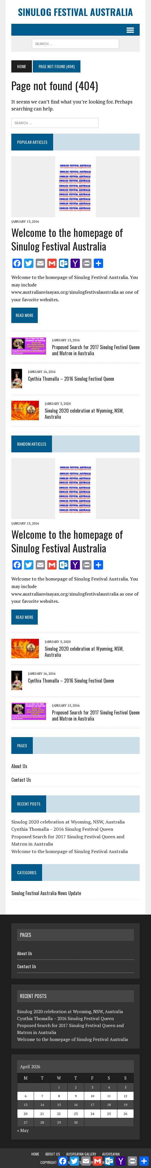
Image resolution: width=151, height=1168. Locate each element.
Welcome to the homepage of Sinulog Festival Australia (67, 238)
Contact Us (21, 779)
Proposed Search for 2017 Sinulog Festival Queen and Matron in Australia (96, 350)
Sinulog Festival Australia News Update (46, 893)
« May (23, 1130)
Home (35, 1153)
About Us (19, 766)
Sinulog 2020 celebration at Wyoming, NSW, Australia (84, 413)
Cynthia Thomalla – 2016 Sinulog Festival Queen (71, 378)
